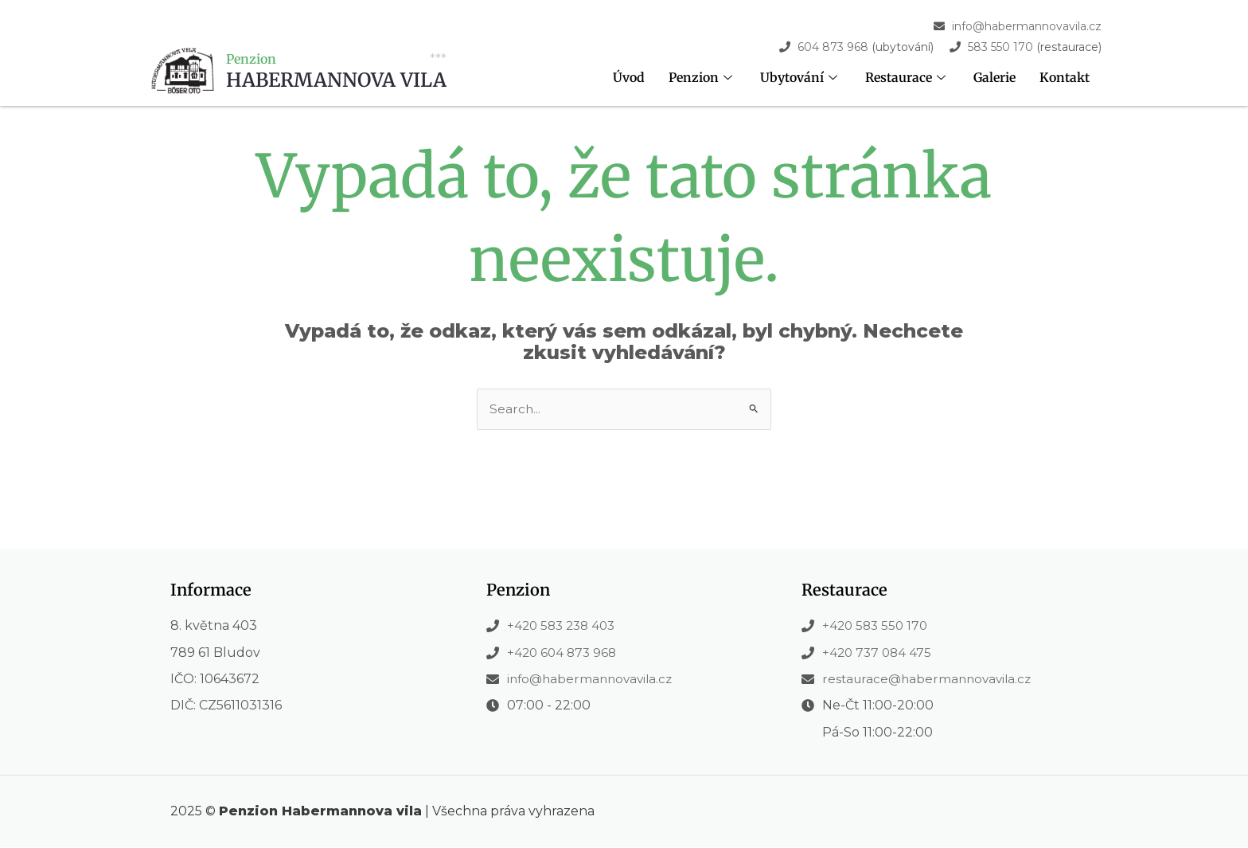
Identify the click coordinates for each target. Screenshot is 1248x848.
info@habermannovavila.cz (1027, 26)
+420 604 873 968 (564, 652)
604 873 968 (833, 47)
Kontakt (1064, 78)
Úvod (628, 78)
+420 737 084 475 (878, 652)
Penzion (701, 78)
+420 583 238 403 (564, 626)
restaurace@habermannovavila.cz (930, 679)
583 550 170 (1000, 47)
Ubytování (799, 78)
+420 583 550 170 (877, 626)
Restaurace (906, 78)
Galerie (994, 78)
